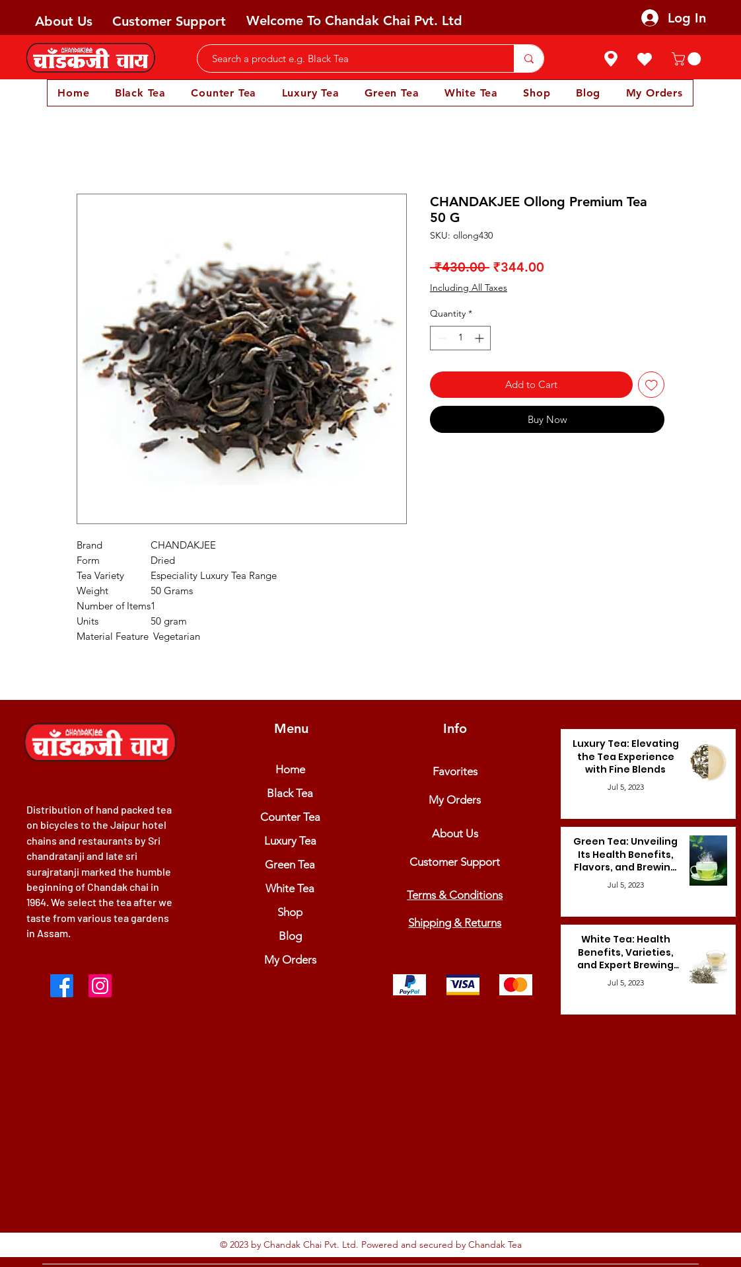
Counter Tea (290, 817)
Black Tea (290, 793)
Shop (289, 912)
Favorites (455, 771)
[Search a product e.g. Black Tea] (349, 58)
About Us (63, 21)
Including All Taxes (468, 287)
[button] (688, 58)
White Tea (289, 888)
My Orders (290, 959)
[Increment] (480, 338)
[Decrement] (440, 338)
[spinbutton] (460, 338)
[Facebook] (61, 985)
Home (290, 769)
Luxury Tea (290, 840)
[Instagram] (100, 985)
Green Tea (290, 864)
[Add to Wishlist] (651, 385)
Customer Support (169, 21)
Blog (290, 935)
